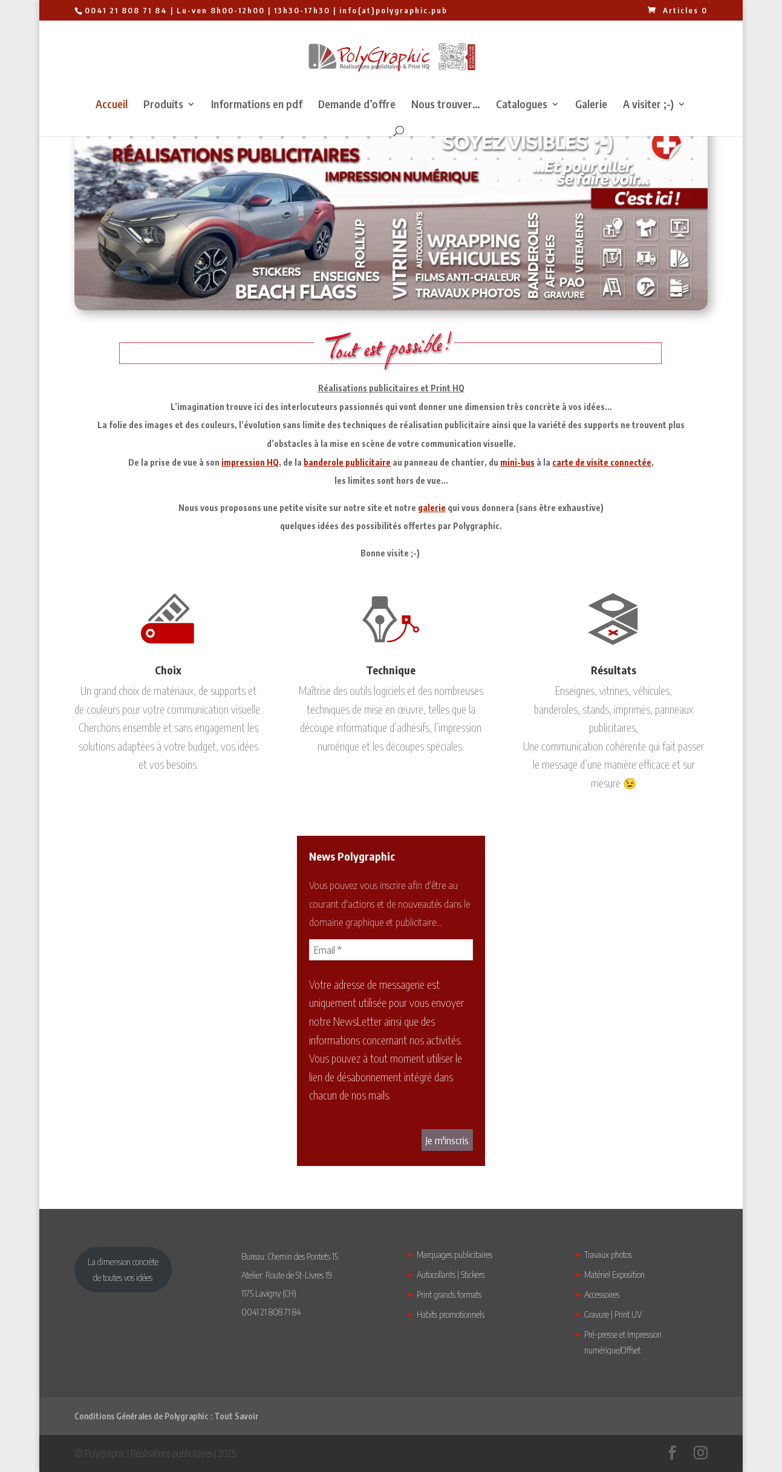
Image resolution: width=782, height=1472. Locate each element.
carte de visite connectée (601, 462)
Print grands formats (449, 1294)
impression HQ (250, 462)
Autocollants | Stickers (450, 1274)
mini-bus (517, 462)
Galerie (591, 105)
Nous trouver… (445, 105)
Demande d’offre (357, 105)
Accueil (112, 105)
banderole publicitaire (347, 462)
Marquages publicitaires (454, 1254)
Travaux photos (608, 1254)
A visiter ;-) (648, 105)
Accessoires (601, 1294)
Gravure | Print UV (613, 1314)
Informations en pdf (256, 105)
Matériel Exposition (614, 1274)
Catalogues (521, 105)
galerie (432, 508)
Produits (163, 105)
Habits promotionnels (450, 1314)
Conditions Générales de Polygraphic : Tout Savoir (166, 1416)
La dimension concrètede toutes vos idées (123, 1269)
